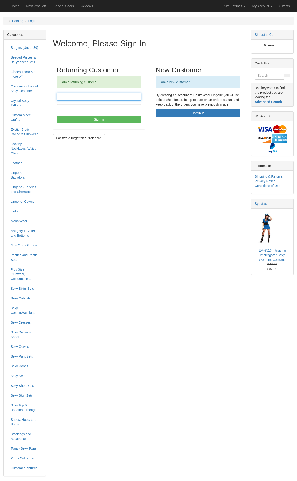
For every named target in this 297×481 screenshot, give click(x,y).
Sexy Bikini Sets (22, 288)
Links (14, 211)
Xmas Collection (22, 458)
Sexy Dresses (21, 322)
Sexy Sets (18, 376)
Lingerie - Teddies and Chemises (23, 189)
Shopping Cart (265, 34)
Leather (16, 163)
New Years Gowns (24, 245)
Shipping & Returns (269, 176)
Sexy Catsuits (21, 298)
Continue (197, 113)
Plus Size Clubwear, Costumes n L (21, 274)
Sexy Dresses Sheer (21, 334)
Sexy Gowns (20, 346)
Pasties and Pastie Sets (24, 257)
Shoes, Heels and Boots (23, 422)
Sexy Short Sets (22, 386)
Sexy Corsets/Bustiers (23, 310)
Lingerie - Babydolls (18, 175)
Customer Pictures (24, 468)
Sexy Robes (19, 366)
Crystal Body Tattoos (20, 103)
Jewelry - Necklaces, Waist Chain (23, 148)
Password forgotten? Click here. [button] (79, 138)
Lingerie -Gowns (22, 201)
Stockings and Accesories (21, 436)
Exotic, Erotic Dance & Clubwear (24, 132)
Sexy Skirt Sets (22, 395)
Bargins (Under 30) (24, 48)
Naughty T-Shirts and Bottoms (23, 233)
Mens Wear (19, 221)
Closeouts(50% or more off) (23, 74)
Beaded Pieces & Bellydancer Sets (23, 60)
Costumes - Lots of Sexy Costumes (24, 88)
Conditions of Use (268, 186)
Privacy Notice (265, 181)
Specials (261, 204)
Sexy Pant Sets (22, 356)
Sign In (99, 119)
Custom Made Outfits (21, 117)
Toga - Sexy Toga (23, 448)
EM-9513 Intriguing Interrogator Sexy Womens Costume (272, 255)
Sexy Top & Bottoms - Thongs (23, 407)
